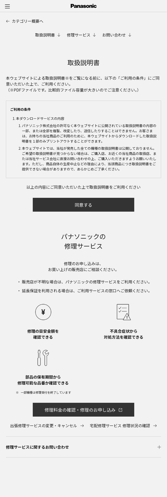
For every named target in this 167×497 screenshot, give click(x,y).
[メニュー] (7, 6)
